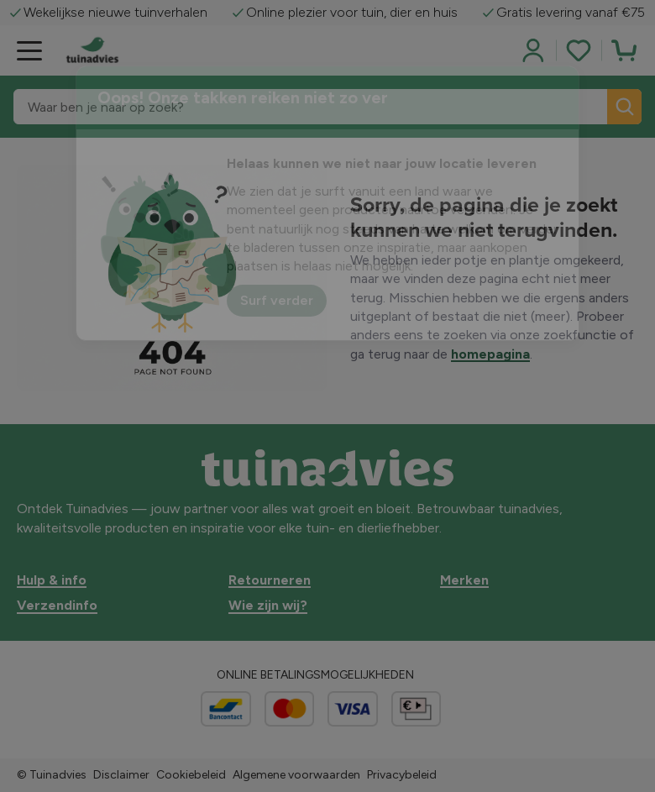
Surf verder (276, 300)
